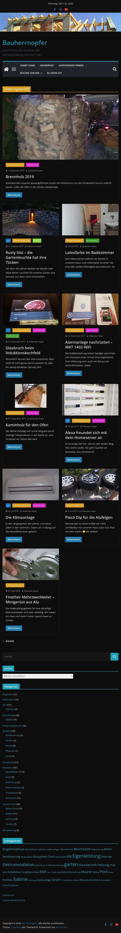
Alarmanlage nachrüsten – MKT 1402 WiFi (88, 344)
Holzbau (10, 709)
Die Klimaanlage (20, 517)
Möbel (9, 719)
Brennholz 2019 (20, 176)
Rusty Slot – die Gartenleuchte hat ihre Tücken (26, 257)
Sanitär (9, 824)
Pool (8, 756)
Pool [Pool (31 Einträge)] (103, 871)
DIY (8, 241)
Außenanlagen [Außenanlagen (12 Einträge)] (53, 849)
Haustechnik (32, 165)
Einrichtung (9, 715)
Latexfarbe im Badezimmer (89, 252)
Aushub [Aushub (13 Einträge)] (42, 849)
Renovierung (92, 241)
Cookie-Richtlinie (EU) (14, 900)
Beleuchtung (12, 808)
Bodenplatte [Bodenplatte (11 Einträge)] (26, 857)
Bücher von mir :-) (31, 72)
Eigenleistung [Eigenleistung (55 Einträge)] (86, 856)
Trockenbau (12, 792)
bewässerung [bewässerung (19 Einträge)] (11, 856)
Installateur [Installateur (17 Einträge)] (14, 872)
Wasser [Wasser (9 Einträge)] (76, 880)
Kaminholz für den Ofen (27, 424)
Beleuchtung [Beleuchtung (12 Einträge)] (97, 849)
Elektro (9, 813)
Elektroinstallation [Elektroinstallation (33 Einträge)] (18, 864)
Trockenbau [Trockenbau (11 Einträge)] (67, 880)
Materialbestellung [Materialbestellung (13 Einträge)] (71, 872)
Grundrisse (47, 65)
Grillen (9, 740)
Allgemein (8, 694)
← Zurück (8, 641)
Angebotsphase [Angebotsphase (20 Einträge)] (13, 849)
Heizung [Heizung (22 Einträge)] (103, 865)
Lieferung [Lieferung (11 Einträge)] (55, 872)
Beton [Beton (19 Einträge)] (108, 849)
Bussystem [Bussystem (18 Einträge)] (40, 856)
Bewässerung (13, 735)
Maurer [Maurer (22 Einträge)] (86, 872)
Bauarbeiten (12, 771)
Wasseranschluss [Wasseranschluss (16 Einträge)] (90, 880)
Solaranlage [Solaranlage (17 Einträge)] (44, 880)
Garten (37, 241)
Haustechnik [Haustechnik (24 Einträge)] (88, 865)
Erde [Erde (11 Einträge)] (37, 865)
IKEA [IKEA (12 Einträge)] (5, 872)
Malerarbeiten (13, 787)
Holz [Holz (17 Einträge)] (112, 865)
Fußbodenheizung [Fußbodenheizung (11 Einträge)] (54, 865)
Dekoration (8, 699)
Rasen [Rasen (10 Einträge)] (110, 872)
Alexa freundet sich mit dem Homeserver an (86, 435)
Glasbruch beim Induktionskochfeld (23, 350)
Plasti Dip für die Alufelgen (88, 517)
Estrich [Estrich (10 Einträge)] (43, 865)
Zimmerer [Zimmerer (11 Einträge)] (105, 880)
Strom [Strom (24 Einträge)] (56, 879)
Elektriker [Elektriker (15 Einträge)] (106, 856)
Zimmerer (11, 797)
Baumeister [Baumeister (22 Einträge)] (82, 849)
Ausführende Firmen (71, 65)
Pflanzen (10, 750)
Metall (9, 745)
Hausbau (7, 767)
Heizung (10, 818)
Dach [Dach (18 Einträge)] (51, 856)
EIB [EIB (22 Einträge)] (69, 856)
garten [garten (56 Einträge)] (71, 864)
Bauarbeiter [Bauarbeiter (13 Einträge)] (67, 849)
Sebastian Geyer (35, 170)
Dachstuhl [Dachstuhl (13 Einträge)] (61, 856)
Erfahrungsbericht (15, 165)
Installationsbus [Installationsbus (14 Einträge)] (30, 872)
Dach (8, 777)
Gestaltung (8, 762)
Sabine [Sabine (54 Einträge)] (20, 879)
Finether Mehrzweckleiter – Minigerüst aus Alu (30, 599)
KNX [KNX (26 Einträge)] (43, 871)
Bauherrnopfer (25, 42)
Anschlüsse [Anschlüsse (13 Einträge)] (31, 849)
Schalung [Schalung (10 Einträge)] (32, 880)
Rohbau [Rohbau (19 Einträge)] (8, 880)
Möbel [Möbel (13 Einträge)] (96, 872)
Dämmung (11, 782)
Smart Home (27, 65)
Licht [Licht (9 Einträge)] (49, 872)
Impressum (8, 895)
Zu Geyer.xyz (54, 72)
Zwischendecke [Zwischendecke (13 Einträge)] (11, 885)
